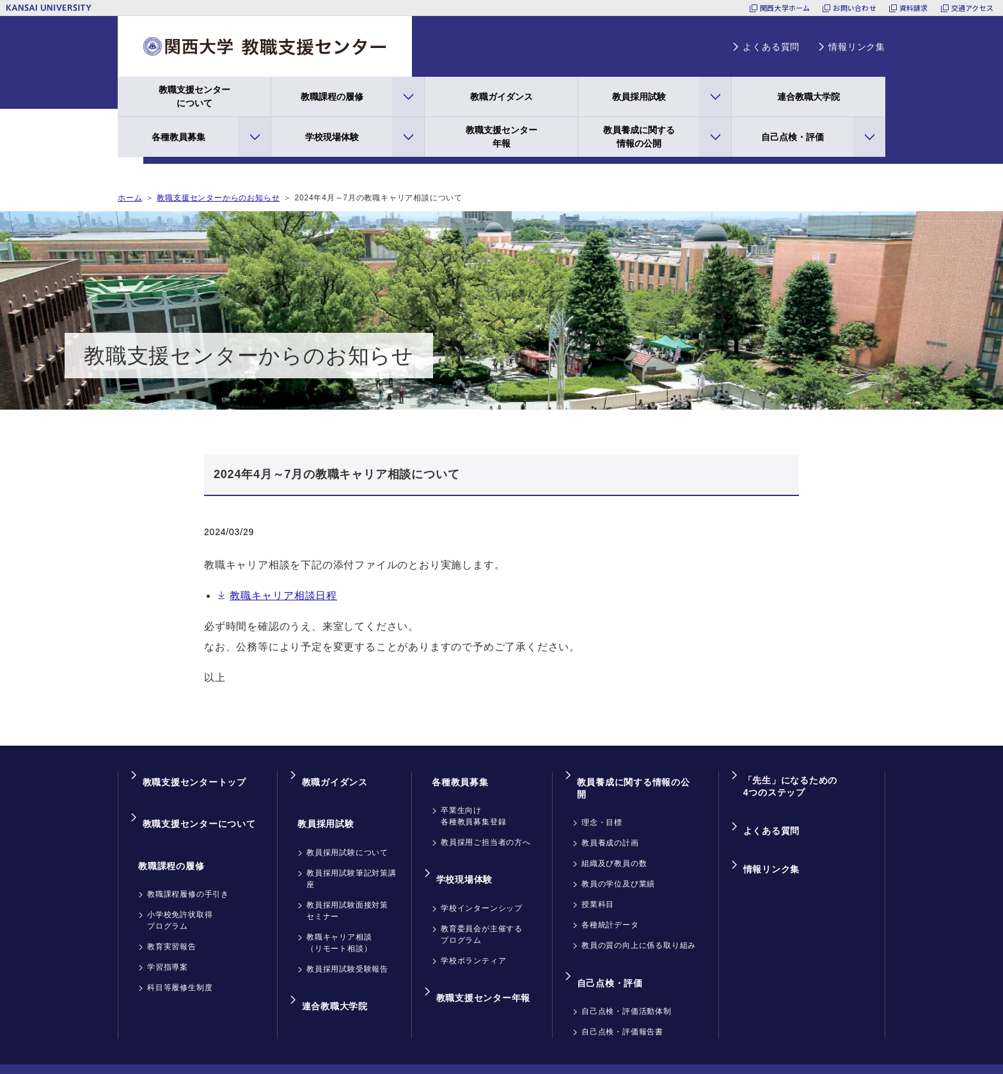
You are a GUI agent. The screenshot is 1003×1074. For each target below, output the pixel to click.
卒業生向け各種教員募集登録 (473, 804)
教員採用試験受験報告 (347, 944)
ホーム (130, 197)
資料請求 (913, 8)
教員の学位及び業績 (618, 859)
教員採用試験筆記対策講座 (351, 854)
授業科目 (597, 880)
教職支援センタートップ (193, 776)
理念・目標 (601, 798)
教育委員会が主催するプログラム (482, 910)
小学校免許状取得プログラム (179, 884)
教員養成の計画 (610, 818)
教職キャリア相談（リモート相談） (339, 918)
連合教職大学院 (808, 97)
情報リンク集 (856, 47)
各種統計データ (610, 900)
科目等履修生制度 (179, 951)
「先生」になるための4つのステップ (788, 781)
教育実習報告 (171, 910)
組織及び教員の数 (614, 839)
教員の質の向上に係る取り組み (638, 921)
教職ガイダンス (501, 97)
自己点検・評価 (792, 137)
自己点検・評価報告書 (622, 995)
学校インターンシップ (482, 883)
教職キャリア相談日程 (283, 595)
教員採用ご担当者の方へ (486, 830)
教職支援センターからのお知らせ (218, 197)
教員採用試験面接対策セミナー (347, 886)
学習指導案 (167, 931)
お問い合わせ (854, 8)
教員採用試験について (347, 828)
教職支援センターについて (194, 96)
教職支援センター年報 (501, 136)
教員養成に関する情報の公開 (639, 136)
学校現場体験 (332, 137)
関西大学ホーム (785, 8)
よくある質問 (771, 47)
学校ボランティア (473, 936)
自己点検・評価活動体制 (626, 974)
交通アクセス (972, 8)
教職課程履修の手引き (188, 858)
